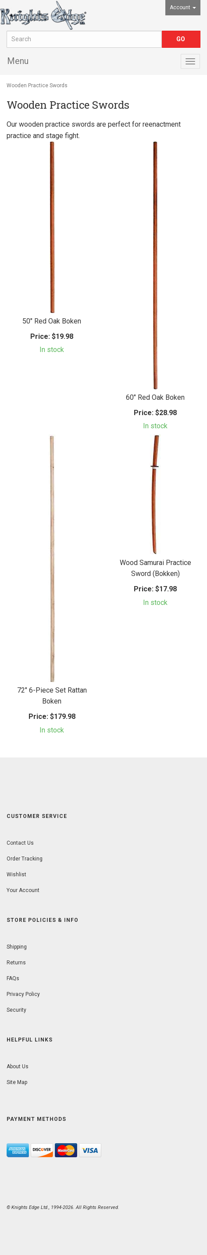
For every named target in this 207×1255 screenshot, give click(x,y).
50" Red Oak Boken (51, 321)
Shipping (17, 947)
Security (16, 1010)
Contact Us (20, 843)
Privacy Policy (23, 994)
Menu (18, 61)
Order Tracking (25, 859)
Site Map (17, 1082)
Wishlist (16, 874)
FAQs (13, 978)
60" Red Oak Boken (155, 397)
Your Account (23, 890)
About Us (18, 1066)
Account (183, 7)
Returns (16, 963)
